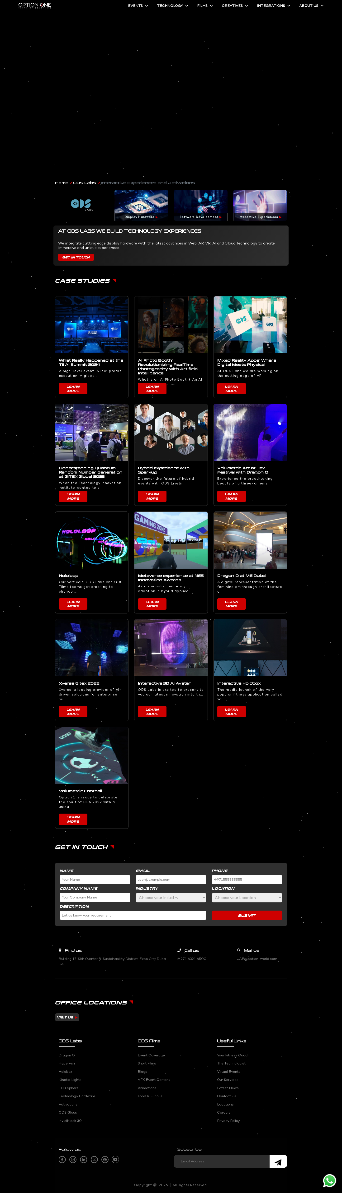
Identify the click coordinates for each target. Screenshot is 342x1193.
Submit (247, 915)
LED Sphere (69, 1088)
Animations (147, 1088)
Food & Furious (150, 1096)
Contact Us (226, 1096)
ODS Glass (68, 1112)
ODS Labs (84, 182)
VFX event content (154, 1079)
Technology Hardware (77, 1096)
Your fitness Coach (233, 1055)
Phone (220, 870)
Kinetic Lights (70, 1079)
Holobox (65, 1071)
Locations (225, 1104)
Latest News (228, 1088)
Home (61, 182)
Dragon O (67, 1055)
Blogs (142, 1071)
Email (143, 870)
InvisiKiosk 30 (70, 1120)
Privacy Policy (228, 1120)
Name (66, 870)
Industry (147, 888)
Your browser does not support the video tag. (171, 83)
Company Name (78, 888)
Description (74, 906)
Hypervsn (67, 1063)
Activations (68, 1104)
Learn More (73, 389)
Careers (224, 1112)
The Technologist (231, 1063)
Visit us (65, 1017)
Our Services (227, 1079)
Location (223, 888)
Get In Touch (76, 257)
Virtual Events (228, 1071)
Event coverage (151, 1055)
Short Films (147, 1063)
